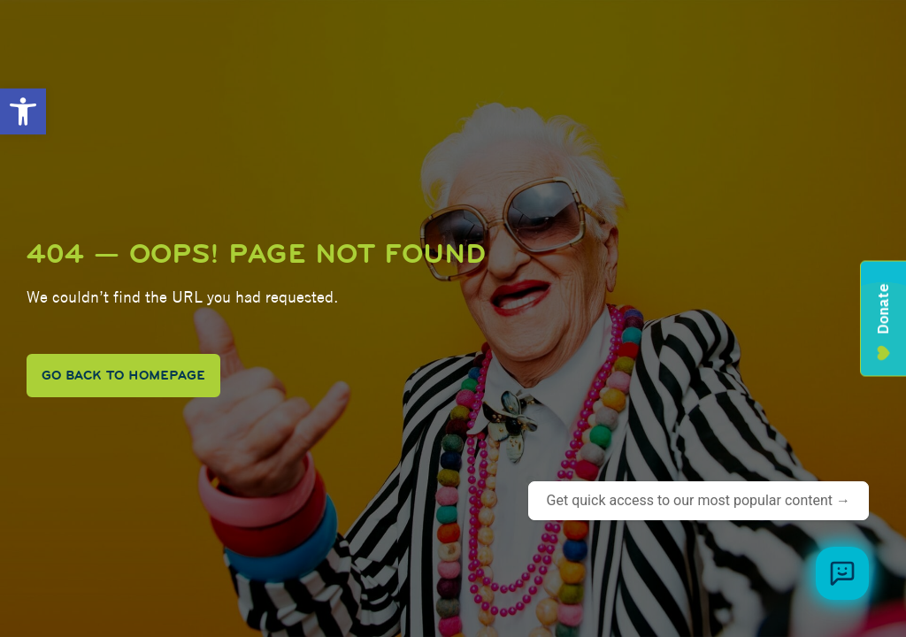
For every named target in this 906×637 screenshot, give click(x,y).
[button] (23, 111)
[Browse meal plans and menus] (842, 573)
